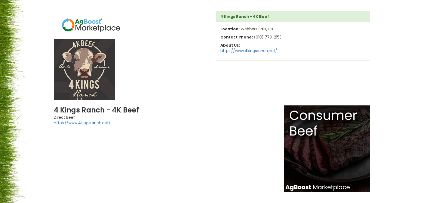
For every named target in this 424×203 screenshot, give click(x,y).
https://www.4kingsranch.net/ (248, 50)
